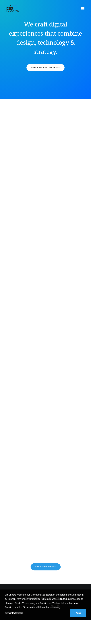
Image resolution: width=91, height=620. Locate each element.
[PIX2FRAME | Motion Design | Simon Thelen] (13, 8)
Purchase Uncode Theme (45, 67)
